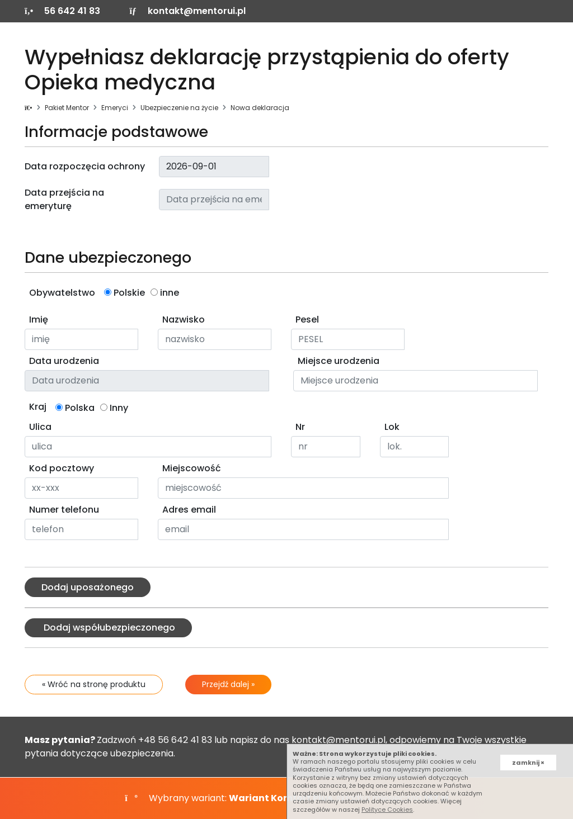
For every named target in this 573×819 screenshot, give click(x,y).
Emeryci (114, 107)
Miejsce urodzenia (338, 360)
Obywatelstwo (62, 292)
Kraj (37, 406)
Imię (38, 319)
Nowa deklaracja (260, 107)
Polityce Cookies (387, 809)
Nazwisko (183, 319)
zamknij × (528, 762)
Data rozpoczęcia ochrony (85, 166)
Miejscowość (191, 468)
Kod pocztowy (61, 468)
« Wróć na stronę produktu (93, 684)
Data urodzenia (64, 360)
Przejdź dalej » (228, 684)
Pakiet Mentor (67, 107)
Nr (300, 426)
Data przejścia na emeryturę (64, 199)
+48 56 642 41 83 (175, 739)
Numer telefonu (64, 509)
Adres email (189, 509)
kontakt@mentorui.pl (187, 10)
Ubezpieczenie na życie (179, 107)
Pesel (307, 319)
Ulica (40, 426)
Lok (392, 426)
